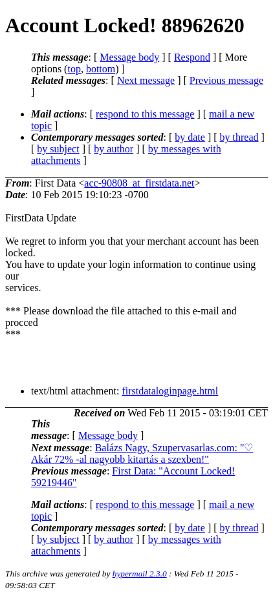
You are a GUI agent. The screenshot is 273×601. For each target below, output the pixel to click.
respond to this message (145, 113)
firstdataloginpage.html (170, 390)
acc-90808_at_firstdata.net (139, 183)
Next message (146, 80)
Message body (129, 57)
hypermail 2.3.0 (140, 573)
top (73, 68)
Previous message (226, 80)
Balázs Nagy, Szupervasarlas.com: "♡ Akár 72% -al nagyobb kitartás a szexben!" (142, 453)
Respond (192, 57)
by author (113, 148)
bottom (100, 68)
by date (190, 137)
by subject (58, 148)
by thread (239, 137)
